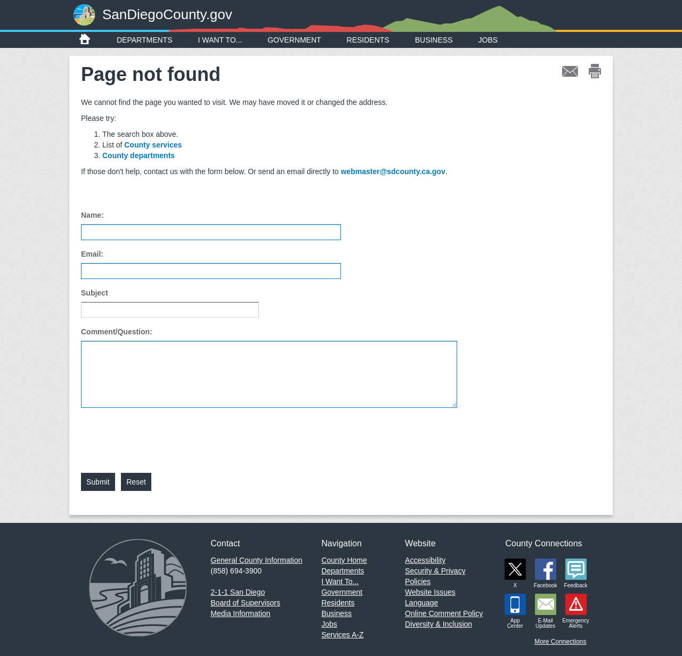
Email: (92, 254)
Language (421, 602)
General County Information (256, 560)
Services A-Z (342, 634)
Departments (145, 40)
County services (153, 145)
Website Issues (430, 592)
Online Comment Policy (444, 613)
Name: (92, 215)
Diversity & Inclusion (438, 624)
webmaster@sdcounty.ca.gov (392, 171)
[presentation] (162, 434)
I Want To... (220, 40)
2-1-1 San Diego (237, 592)
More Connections (560, 641)
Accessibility (425, 560)
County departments (138, 155)
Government (294, 40)
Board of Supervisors (245, 602)
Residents (368, 40)
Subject (94, 293)
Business (434, 40)
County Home (344, 560)
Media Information (240, 613)
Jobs (488, 40)
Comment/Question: (116, 331)
